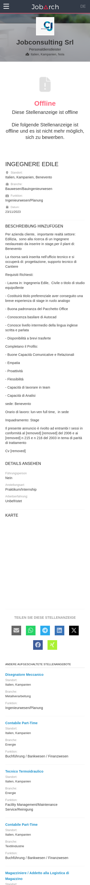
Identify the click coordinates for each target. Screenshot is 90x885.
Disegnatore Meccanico (24, 675)
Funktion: (14, 195)
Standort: (14, 172)
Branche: (14, 184)
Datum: (12, 207)
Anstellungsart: (15, 485)
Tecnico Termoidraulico (24, 771)
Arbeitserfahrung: (16, 496)
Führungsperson (16, 473)
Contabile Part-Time (21, 723)
